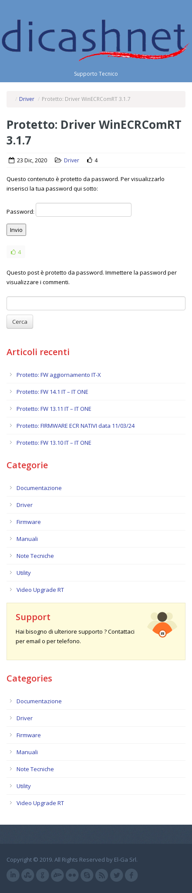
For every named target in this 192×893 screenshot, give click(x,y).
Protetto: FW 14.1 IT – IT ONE (52, 392)
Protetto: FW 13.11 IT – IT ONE (54, 409)
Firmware (29, 522)
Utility (24, 573)
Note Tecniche (35, 556)
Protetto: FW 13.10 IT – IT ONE (54, 442)
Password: (69, 210)
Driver (26, 99)
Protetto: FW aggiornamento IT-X (59, 375)
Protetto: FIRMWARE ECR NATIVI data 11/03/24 (76, 426)
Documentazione (39, 488)
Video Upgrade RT (40, 590)
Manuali (27, 539)
